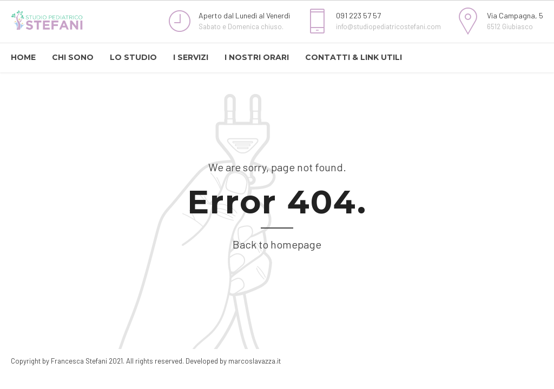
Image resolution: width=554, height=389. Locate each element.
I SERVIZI (190, 57)
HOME (23, 57)
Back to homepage (277, 244)
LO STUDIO (133, 57)
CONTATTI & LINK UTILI (353, 57)
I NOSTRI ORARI (257, 57)
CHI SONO (73, 57)
